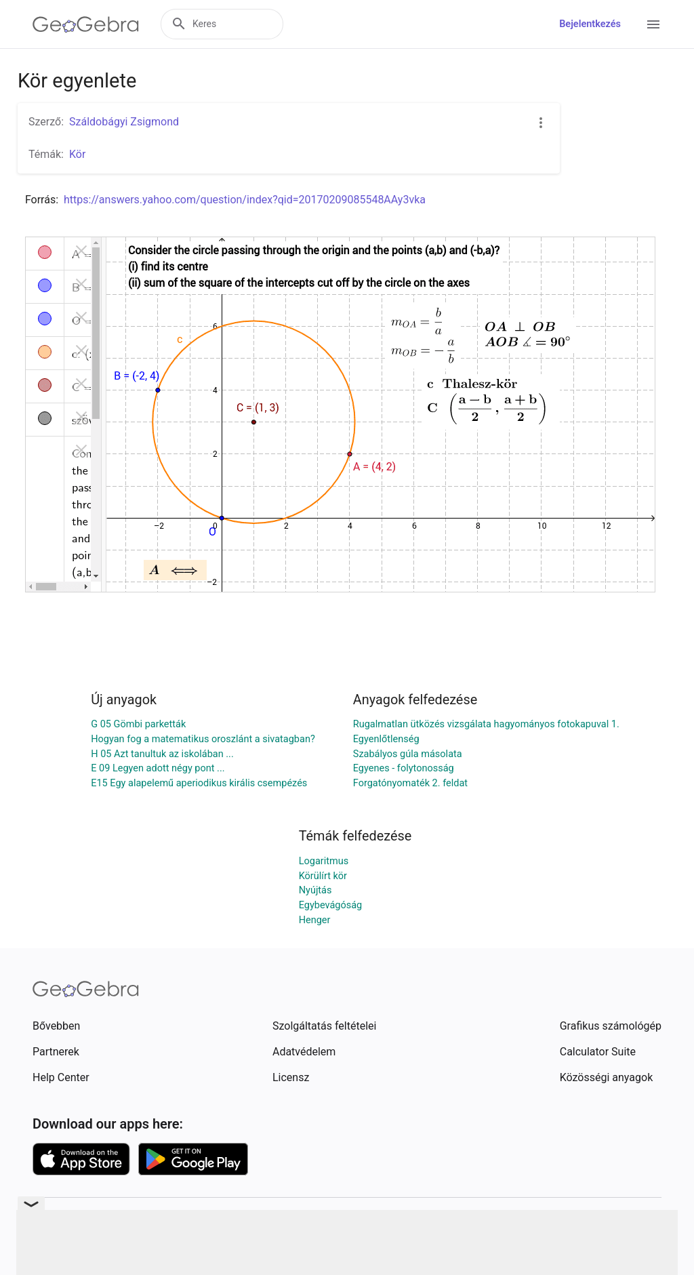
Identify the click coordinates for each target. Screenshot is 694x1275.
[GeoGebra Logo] (86, 24)
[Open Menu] (653, 24)
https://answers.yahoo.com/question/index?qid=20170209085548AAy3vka (245, 199)
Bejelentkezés (590, 24)
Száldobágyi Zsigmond (124, 121)
